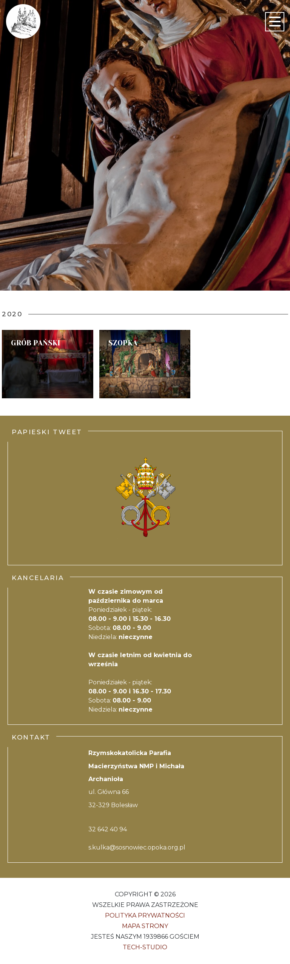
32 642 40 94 (107, 829)
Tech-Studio (145, 947)
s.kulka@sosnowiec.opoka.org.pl (136, 847)
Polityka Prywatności (145, 915)
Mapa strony (145, 926)
